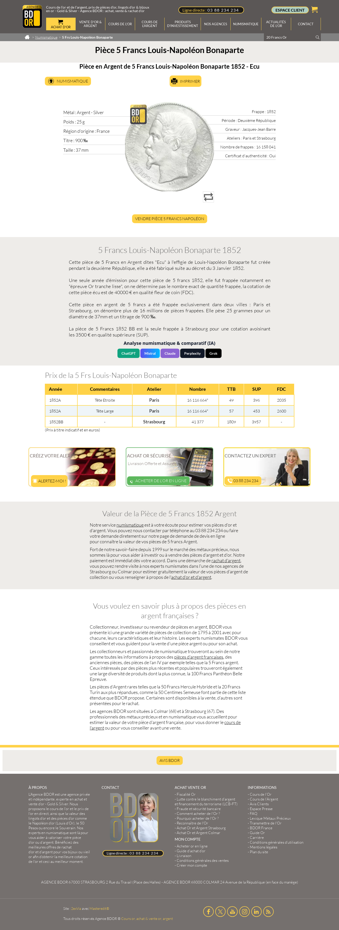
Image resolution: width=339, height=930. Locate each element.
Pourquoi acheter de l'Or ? (198, 818)
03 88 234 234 (223, 10)
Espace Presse (261, 808)
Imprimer (190, 81)
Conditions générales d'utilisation (276, 842)
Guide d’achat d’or (191, 850)
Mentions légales (263, 847)
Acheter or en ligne (192, 846)
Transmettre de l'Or (266, 823)
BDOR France (261, 827)
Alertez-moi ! (49, 480)
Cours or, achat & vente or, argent (147, 918)
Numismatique (72, 81)
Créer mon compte (192, 865)
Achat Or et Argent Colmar (198, 832)
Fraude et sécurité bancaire (199, 808)
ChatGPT (128, 353)
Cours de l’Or (260, 794)
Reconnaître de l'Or (192, 823)
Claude (170, 353)
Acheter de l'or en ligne (158, 480)
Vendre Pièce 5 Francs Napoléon (169, 218)
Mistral (150, 353)
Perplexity (192, 353)
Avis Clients (259, 804)
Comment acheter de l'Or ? (198, 813)
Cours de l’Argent (264, 799)
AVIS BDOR (170, 760)
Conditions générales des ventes (203, 860)
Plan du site (259, 851)
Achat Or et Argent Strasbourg (201, 827)
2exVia (76, 908)
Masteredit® (99, 908)
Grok (213, 353)
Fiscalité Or (186, 794)
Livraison (184, 855)
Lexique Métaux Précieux (270, 818)
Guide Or (257, 832)
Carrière (257, 837)
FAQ (253, 813)
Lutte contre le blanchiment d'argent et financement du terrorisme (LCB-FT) (206, 801)
